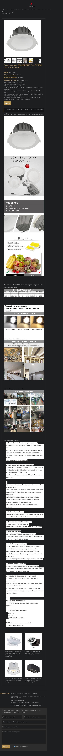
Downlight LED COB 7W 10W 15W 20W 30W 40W (24, 693)
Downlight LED (16, 9)
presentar (5, 746)
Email (7, 103)
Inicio (4, 9)
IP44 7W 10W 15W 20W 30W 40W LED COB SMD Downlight (26, 705)
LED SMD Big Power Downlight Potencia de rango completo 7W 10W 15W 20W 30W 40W (28, 696)
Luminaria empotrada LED (17, 700)
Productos (10, 9)
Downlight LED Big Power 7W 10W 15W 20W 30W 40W (25, 702)
